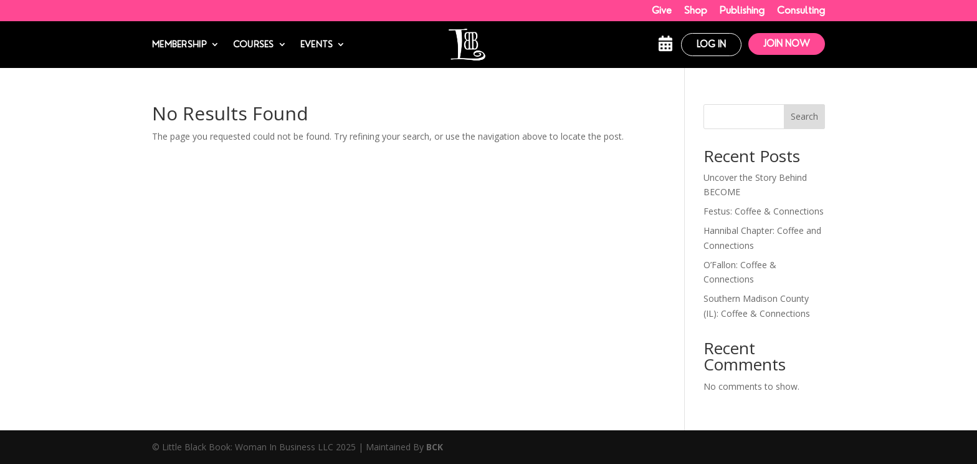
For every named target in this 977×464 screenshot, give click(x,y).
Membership (179, 44)
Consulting (801, 10)
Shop (695, 10)
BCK (434, 447)
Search (804, 116)
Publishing (742, 10)
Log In (711, 44)
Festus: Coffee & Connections (763, 211)
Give (662, 10)
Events (316, 44)
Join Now (786, 43)
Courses (253, 44)
